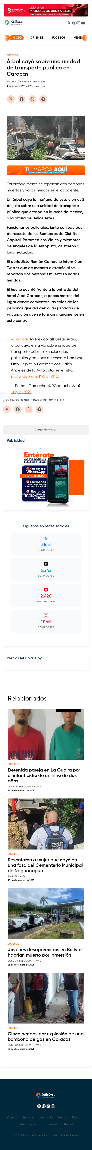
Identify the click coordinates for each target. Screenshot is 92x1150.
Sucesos (58, 37)
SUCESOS (12, 55)
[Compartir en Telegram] (43, 99)
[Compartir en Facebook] (21, 99)
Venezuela (46, 1117)
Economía (52, 1124)
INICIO (17, 37)
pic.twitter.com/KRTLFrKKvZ (35, 377)
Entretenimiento (29, 1124)
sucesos (13, 764)
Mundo (62, 1117)
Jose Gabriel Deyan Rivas (24, 787)
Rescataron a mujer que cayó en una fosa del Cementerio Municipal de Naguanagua (45, 865)
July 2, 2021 (21, 392)
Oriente (36, 37)
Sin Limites (72, 1135)
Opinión (69, 1124)
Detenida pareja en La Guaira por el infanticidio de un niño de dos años (44, 775)
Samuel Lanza (17, 876)
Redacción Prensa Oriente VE (26, 82)
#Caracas (20, 339)
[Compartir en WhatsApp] (32, 99)
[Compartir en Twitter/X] (11, 99)
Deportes (78, 1117)
